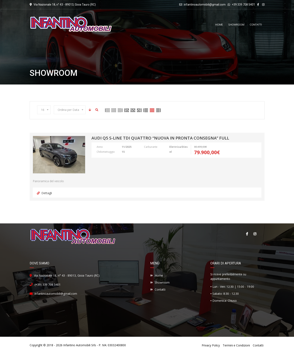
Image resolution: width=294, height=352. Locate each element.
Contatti (157, 289)
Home (156, 275)
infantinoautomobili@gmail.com (205, 4)
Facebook (247, 234)
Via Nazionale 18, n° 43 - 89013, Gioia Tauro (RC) (67, 275)
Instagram (254, 234)
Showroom (160, 282)
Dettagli (44, 193)
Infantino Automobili (76, 345)
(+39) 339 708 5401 (48, 284)
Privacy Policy (211, 345)
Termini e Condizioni (236, 345)
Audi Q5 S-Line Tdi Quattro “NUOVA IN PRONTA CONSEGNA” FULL (160, 138)
